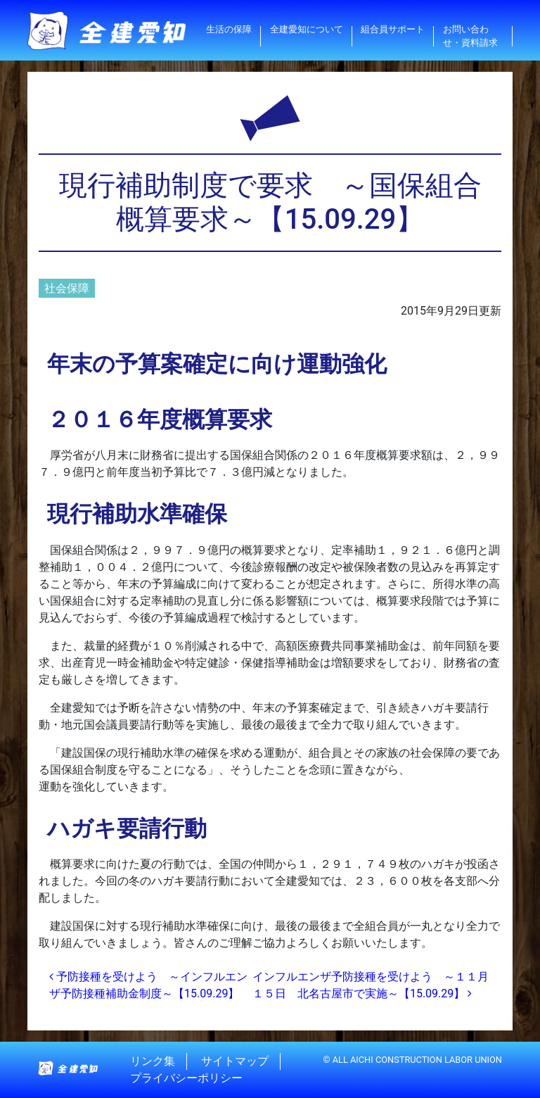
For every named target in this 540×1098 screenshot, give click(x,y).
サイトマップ (235, 1061)
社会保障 (66, 288)
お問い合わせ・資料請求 (470, 36)
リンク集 (152, 1061)
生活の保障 (229, 29)
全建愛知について (306, 29)
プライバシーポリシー (186, 1078)
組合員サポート (393, 29)
